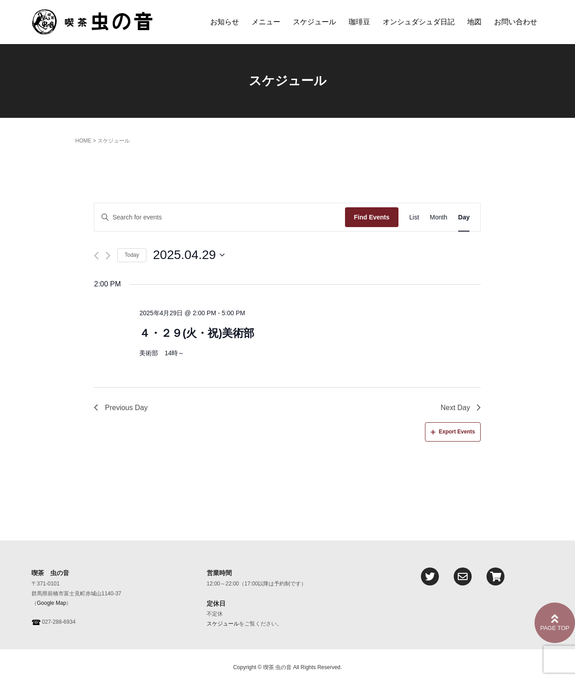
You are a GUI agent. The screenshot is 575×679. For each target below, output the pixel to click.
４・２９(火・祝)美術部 (196, 333)
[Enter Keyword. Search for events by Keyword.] (219, 217)
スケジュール (314, 22)
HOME (83, 141)
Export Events (453, 432)
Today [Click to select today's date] (131, 255)
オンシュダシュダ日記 (419, 22)
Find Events (371, 217)
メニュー (266, 22)
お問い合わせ (515, 22)
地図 (474, 22)
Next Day (461, 407)
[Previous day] (96, 255)
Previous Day (120, 407)
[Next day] (108, 255)
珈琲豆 (359, 22)
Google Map (51, 603)
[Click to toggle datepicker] (189, 255)
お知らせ (224, 22)
